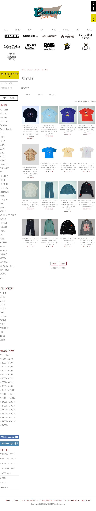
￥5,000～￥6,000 (7, 374)
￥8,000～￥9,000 (7, 386)
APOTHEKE (3, 117)
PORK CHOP (4, 227)
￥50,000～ (4, 425)
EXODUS (2, 160)
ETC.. (1, 277)
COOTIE (2, 137)
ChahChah (44, 70)
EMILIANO (3, 273)
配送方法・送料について (9, 463)
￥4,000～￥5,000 (7, 370)
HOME (6, 30)
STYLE (54, 30)
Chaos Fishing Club (6, 129)
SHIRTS (27, 94)
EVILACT (2, 156)
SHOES (2, 324)
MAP (78, 30)
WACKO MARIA (4, 262)
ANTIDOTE (3, 113)
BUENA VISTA (4, 121)
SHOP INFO (66, 30)
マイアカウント (5, 473)
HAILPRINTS (4, 184)
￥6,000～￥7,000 (6, 378)
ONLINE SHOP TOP (9, 75)
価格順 (86, 101)
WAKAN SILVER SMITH (7, 266)
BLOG (42, 30)
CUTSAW (3, 308)
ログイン (3, 483)
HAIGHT (2, 180)
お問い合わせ (85, 500)
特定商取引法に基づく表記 (52, 500)
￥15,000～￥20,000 (7, 397)
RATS (2, 234)
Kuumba (2, 195)
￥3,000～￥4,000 (7, 366)
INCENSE (2, 336)
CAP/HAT (3, 320)
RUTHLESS (3, 242)
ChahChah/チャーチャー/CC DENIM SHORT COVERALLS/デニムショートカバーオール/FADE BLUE (68, 205)
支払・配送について (33, 500)
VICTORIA (3, 258)
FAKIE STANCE (4, 168)
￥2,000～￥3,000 (7, 362)
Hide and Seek (4, 191)
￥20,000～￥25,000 (7, 401)
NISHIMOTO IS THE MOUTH (8, 215)
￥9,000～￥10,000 (7, 390)
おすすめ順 (78, 101)
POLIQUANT (4, 223)
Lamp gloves (4, 199)
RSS (1, 487)
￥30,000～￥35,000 (7, 409)
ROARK (2, 238)
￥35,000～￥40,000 (7, 413)
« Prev (54, 264)
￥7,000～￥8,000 (6, 382)
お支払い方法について (8, 458)
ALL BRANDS (4, 109)
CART (93, 18)
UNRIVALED (3, 254)
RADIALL (2, 230)
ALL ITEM (3, 293)
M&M (1, 203)
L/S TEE (2, 304)
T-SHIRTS (39, 94)
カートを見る (8, 98)
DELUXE (2, 144)
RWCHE (2, 246)
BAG (1, 332)
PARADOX (3, 219)
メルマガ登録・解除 (7, 468)
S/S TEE (2, 300)
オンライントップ (33, 70)
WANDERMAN (4, 270)
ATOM (6, 487)
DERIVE (2, 148)
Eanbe (2, 152)
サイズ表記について (7, 454)
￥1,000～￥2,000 (6, 358)
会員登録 (3, 478)
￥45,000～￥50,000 (7, 421)
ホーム (24, 70)
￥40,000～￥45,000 (7, 417)
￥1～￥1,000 (5, 355)
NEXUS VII (3, 211)
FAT (1, 172)
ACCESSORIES (4, 328)
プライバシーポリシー (71, 500)
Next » (63, 264)
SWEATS (52, 94)
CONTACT (90, 30)
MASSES (2, 207)
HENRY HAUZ (4, 187)
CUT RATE (3, 141)
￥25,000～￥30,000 (7, 405)
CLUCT (2, 133)
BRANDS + (18, 30)
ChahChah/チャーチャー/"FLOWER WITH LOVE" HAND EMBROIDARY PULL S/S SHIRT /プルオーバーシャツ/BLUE (49, 130)
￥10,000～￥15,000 (7, 394)
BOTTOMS (3, 316)
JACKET (2, 312)
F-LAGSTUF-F (4, 164)
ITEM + (30, 30)
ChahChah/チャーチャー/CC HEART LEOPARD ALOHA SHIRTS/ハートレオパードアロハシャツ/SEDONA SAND (30, 172)
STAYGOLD (3, 250)
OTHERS (2, 339)
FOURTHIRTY (4, 176)
